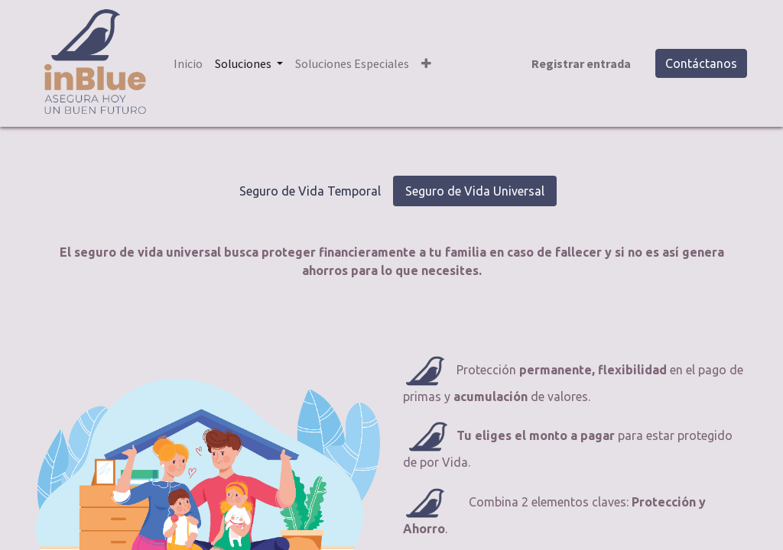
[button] (426, 63)
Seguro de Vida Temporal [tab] (310, 191)
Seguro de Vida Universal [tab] (474, 191)
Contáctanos (701, 63)
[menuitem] (188, 63)
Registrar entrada (581, 63)
